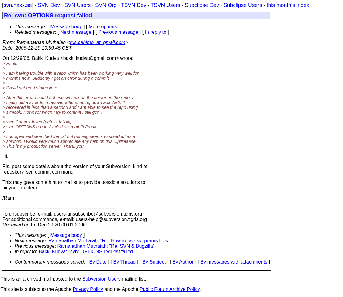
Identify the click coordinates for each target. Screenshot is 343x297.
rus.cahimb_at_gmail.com (97, 42)
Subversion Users (101, 278)
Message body (66, 26)
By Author (182, 261)
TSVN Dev (133, 5)
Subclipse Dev (202, 5)
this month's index (288, 5)
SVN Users (77, 5)
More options (103, 26)
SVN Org (105, 5)
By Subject (153, 261)
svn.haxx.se (18, 5)
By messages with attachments (234, 261)
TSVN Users (165, 5)
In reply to (155, 32)
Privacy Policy (88, 289)
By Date (97, 261)
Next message (75, 32)
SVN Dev (49, 5)
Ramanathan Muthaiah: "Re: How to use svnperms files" (108, 240)
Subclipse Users (242, 5)
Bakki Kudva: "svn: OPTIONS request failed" (87, 251)
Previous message (118, 32)
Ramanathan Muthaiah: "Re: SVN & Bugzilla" (106, 246)
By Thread (124, 261)
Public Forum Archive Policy (169, 289)
